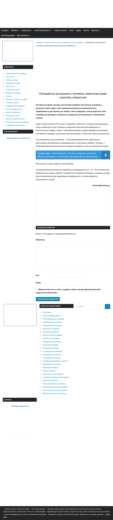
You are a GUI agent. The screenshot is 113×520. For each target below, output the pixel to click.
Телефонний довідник (15, 106)
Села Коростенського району (55, 390)
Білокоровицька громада (53, 319)
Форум (86, 30)
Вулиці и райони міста (15, 119)
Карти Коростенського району (55, 387)
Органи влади (12, 80)
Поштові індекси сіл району (54, 384)
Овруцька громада (51, 345)
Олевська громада (51, 348)
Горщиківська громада (52, 325)
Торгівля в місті (12, 102)
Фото (72, 30)
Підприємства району (52, 364)
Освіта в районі (49, 370)
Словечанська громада (52, 351)
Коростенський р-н (42, 30)
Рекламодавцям (8, 35)
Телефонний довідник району (55, 361)
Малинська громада (51, 338)
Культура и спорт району (53, 374)
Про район (47, 312)
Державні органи (13, 83)
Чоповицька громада (51, 358)
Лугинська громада (51, 332)
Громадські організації (15, 125)
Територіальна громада (16, 73)
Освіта (9, 96)
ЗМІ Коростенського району (54, 393)
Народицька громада (52, 341)
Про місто (10, 76)
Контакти (95, 30)
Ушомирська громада (52, 354)
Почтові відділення (14, 109)
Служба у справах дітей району (56, 377)
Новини (14, 30)
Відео (78, 30)
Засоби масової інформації (17, 122)
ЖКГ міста (10, 86)
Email (38, 283)
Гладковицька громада (52, 322)
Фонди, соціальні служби (16, 99)
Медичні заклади (13, 93)
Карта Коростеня (13, 112)
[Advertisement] (70, 19)
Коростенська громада (52, 335)
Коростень (26, 30)
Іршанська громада (51, 328)
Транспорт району (50, 380)
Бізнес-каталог (61, 30)
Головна (4, 30)
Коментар (40, 239)
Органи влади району (52, 315)
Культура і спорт (13, 115)
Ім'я (37, 275)
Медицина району (50, 367)
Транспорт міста (13, 89)
